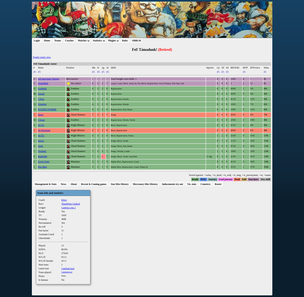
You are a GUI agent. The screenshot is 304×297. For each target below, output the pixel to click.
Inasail (41, 93)
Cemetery (206, 184)
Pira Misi (42, 166)
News (63, 184)
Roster (218, 184)
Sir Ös (41, 125)
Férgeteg (42, 104)
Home (47, 40)
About (73, 184)
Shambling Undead (70, 203)
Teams (57, 40)
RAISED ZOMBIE (47, 109)
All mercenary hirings (48, 79)
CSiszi (41, 99)
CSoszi (41, 119)
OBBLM (136, 40)
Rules (125, 40)
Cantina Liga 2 (68, 207)
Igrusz (41, 140)
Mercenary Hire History (145, 184)
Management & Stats (46, 184)
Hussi (40, 114)
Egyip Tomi (43, 161)
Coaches (69, 40)
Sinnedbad (43, 83)
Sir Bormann (44, 130)
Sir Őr (41, 135)
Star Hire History (120, 184)
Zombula (42, 88)
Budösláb (42, 156)
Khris (64, 200)
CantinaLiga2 (67, 268)
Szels (40, 146)
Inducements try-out (172, 184)
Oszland (42, 151)
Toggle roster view (42, 57)
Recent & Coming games (94, 184)
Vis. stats (191, 184)
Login (37, 40)
